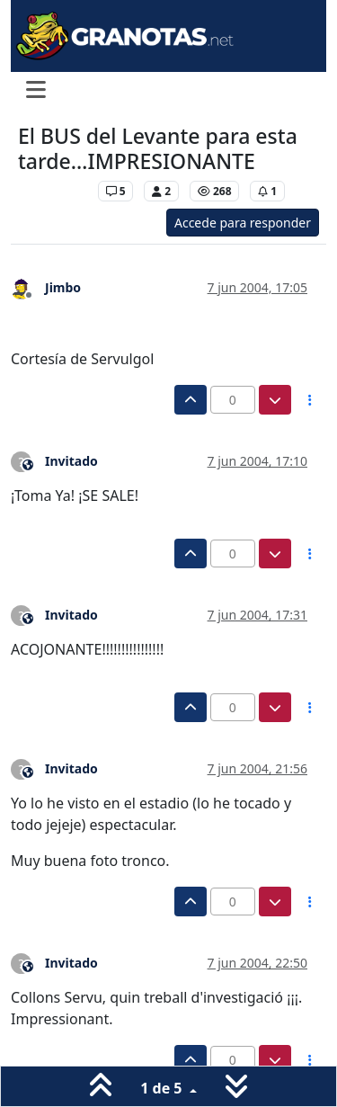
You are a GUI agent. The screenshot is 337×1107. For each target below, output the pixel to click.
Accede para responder (242, 222)
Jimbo (63, 287)
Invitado (71, 460)
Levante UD (53, 191)
